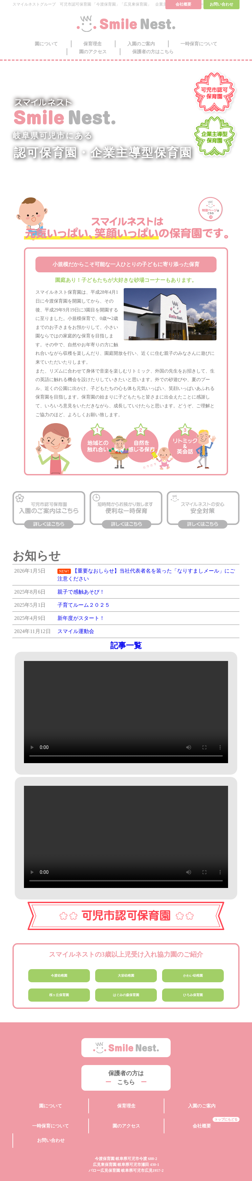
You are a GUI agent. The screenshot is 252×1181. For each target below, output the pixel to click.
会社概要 (202, 1116)
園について (46, 43)
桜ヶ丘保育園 (59, 996)
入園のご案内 (141, 43)
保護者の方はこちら (153, 51)
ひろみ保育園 (193, 996)
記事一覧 (126, 645)
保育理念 (92, 43)
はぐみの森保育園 (126, 996)
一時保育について (198, 43)
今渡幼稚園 (59, 976)
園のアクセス (93, 51)
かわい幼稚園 (193, 976)
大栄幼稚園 (126, 976)
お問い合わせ (51, 1123)
